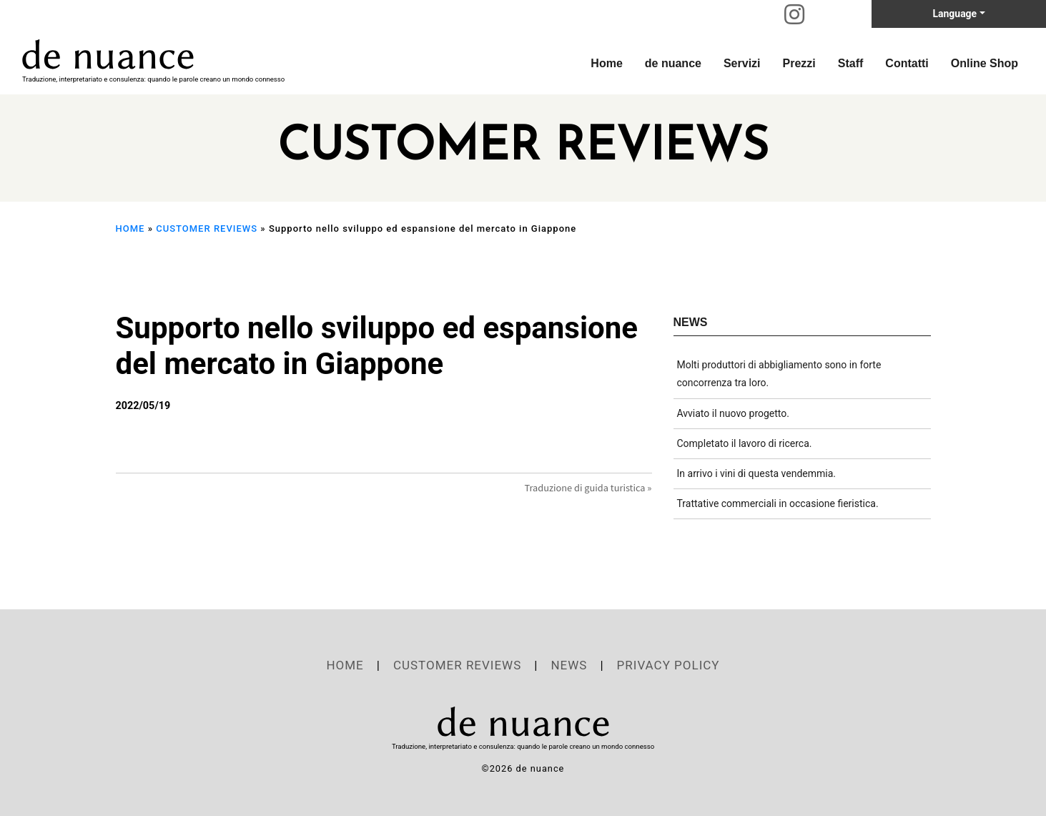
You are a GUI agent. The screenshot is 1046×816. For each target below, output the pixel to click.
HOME (130, 228)
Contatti (906, 63)
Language (954, 13)
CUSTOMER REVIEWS (206, 228)
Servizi (742, 63)
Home (606, 63)
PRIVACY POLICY (668, 665)
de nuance (673, 63)
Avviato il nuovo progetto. (733, 413)
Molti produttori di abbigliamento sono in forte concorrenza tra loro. (779, 373)
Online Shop (984, 63)
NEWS (569, 665)
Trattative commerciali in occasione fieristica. (778, 503)
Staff (851, 63)
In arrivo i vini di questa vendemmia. (757, 473)
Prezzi (799, 63)
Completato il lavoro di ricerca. (744, 443)
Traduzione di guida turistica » (587, 487)
